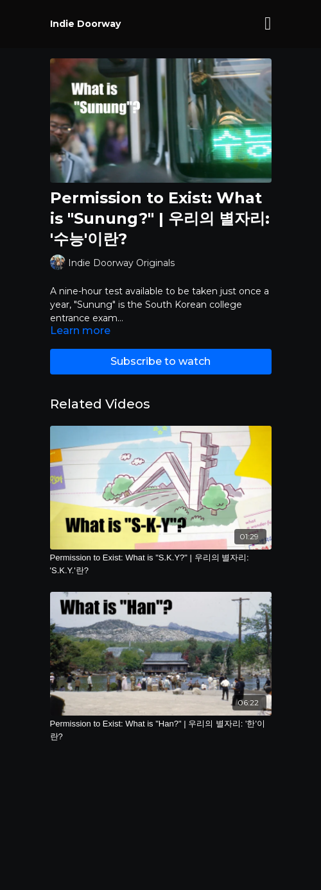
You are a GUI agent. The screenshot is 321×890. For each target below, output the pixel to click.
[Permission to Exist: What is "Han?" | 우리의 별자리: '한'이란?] (161, 730)
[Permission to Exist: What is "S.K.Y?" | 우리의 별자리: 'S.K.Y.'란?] (161, 563)
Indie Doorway (85, 23)
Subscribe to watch (160, 361)
